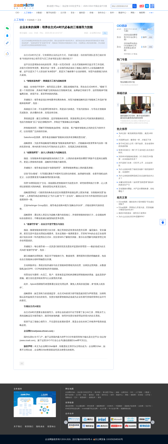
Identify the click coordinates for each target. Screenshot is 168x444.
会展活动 (124, 392)
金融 (117, 392)
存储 (92, 13)
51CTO (148, 406)
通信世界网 (69, 406)
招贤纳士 (51, 426)
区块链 (140, 395)
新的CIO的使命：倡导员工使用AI (132, 213)
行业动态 (31, 20)
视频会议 (68, 397)
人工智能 (28, 13)
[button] (153, 71)
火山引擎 (103, 408)
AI (22, 364)
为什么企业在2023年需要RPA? (131, 217)
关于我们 (18, 426)
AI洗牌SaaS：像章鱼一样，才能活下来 (135, 140)
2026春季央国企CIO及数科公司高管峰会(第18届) (130, 48)
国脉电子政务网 (130, 406)
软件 (112, 13)
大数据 (39, 13)
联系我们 (29, 426)
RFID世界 (90, 406)
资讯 (99, 397)
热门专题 (122, 59)
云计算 (63, 13)
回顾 (150, 31)
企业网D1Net (70, 392)
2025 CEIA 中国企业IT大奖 (95, 6)
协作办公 (102, 13)
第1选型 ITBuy (53, 6)
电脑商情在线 (126, 408)
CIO (18, 13)
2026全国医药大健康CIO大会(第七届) (130, 30)
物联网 (142, 13)
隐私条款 (40, 426)
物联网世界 (101, 406)
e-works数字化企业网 (89, 408)
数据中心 (123, 13)
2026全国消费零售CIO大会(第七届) (130, 39)
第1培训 (97, 392)
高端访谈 (122, 93)
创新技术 (92, 397)
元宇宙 (147, 395)
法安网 (140, 406)
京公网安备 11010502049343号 (108, 439)
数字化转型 (51, 13)
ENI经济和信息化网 (72, 408)
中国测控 (119, 406)
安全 (73, 13)
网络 (133, 13)
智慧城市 (83, 397)
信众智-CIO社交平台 (71, 6)
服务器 (82, 13)
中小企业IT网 (113, 408)
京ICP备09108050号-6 (82, 439)
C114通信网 (80, 406)
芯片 (76, 397)
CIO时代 (110, 406)
